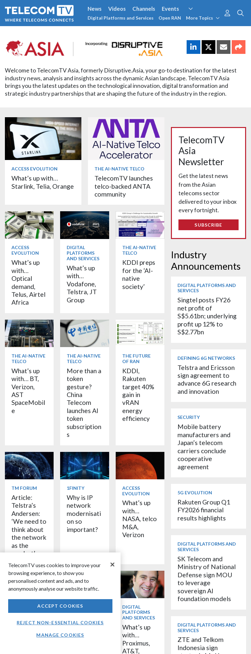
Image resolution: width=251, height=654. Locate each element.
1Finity (75, 488)
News (95, 8)
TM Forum (24, 488)
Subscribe (208, 225)
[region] (60, 603)
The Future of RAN (136, 358)
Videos (117, 8)
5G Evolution (194, 492)
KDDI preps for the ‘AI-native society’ (138, 274)
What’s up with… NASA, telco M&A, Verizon (139, 518)
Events (170, 8)
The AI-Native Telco (119, 168)
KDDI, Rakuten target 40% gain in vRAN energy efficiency (138, 395)
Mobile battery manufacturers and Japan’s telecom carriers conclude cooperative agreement (203, 446)
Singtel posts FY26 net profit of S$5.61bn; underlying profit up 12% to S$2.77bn (207, 316)
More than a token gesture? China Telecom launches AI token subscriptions (84, 403)
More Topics (203, 18)
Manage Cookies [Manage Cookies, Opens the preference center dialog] (60, 635)
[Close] (112, 564)
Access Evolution (34, 168)
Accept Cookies (60, 606)
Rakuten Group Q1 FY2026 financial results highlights (203, 510)
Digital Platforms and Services (121, 18)
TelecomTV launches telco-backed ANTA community (123, 186)
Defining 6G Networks (206, 358)
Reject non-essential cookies (60, 622)
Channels (143, 8)
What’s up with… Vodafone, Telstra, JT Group (82, 284)
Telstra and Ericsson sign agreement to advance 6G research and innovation (206, 379)
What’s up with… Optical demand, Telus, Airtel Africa (28, 282)
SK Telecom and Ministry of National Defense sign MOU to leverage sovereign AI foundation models (206, 578)
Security (188, 417)
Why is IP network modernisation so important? (84, 513)
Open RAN (170, 18)
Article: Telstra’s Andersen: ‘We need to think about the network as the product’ (28, 525)
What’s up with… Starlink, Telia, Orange (42, 182)
